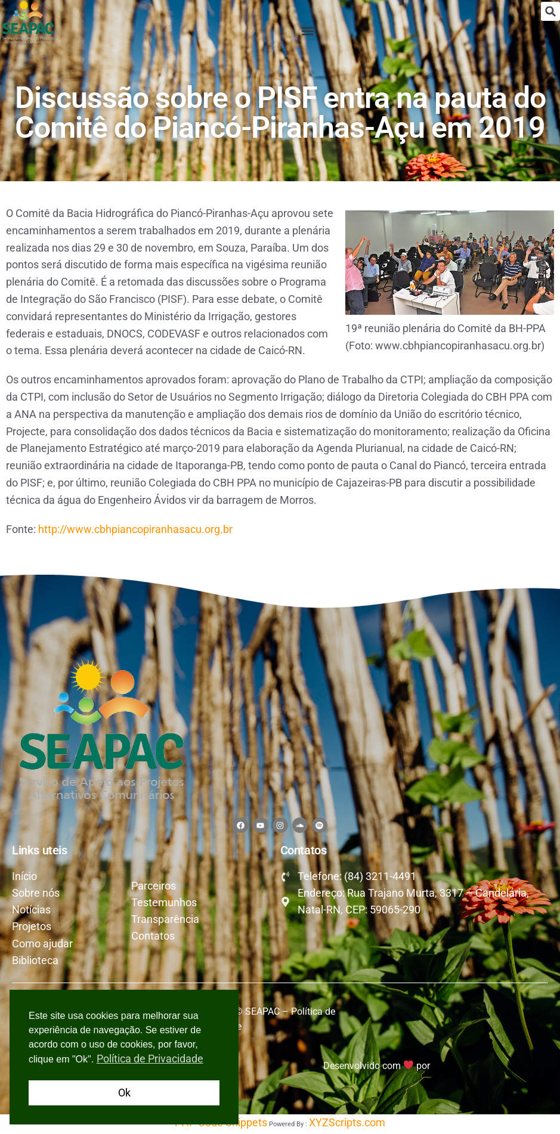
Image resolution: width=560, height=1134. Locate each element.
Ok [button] (124, 1092)
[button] (550, 11)
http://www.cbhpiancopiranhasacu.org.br (135, 529)
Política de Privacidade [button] (150, 1058)
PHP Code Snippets (221, 1125)
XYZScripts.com (347, 1125)
